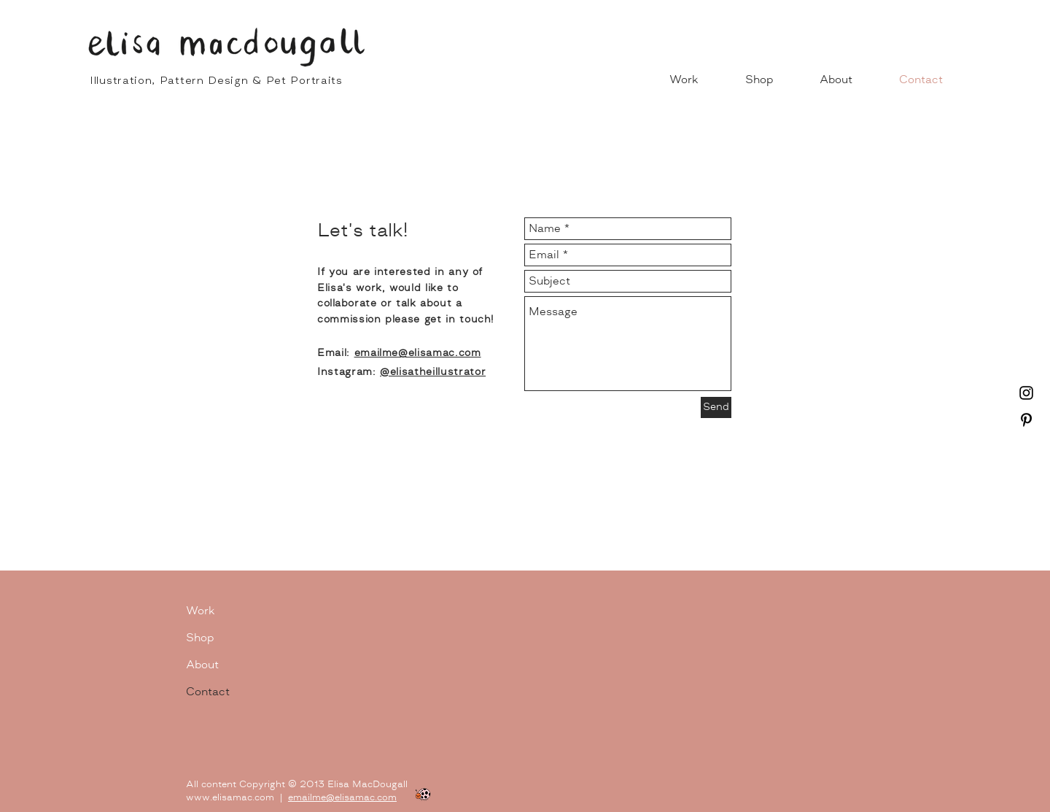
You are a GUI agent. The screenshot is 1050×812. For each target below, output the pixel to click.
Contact (208, 691)
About (202, 664)
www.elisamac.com (230, 797)
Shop (200, 637)
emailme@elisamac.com (342, 797)
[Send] (716, 407)
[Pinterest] (1026, 420)
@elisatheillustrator (433, 372)
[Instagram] (1026, 393)
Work (200, 610)
